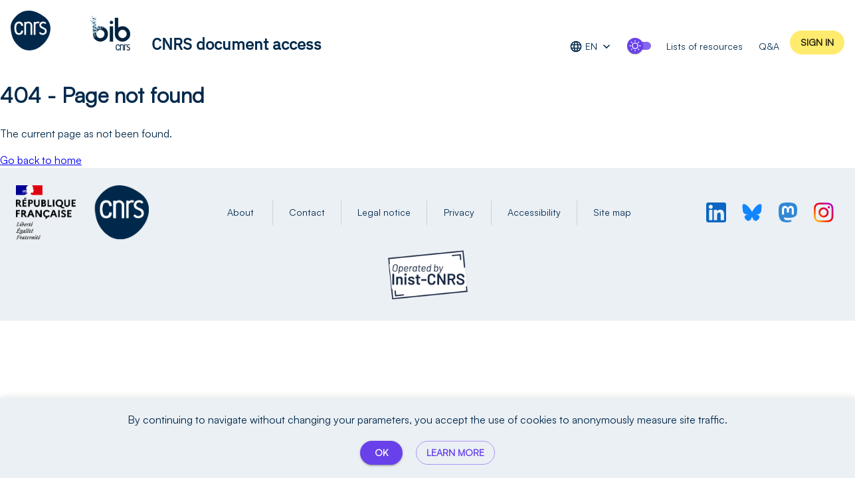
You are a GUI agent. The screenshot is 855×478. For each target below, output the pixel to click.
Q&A (769, 45)
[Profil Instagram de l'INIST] (823, 212)
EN (591, 47)
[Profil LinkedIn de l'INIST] (716, 212)
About (240, 212)
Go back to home (41, 160)
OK (381, 453)
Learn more (455, 453)
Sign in (817, 43)
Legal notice (384, 212)
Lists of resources (704, 45)
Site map (612, 212)
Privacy (459, 212)
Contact (307, 212)
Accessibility (534, 212)
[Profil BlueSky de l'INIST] (752, 212)
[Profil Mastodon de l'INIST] (788, 212)
